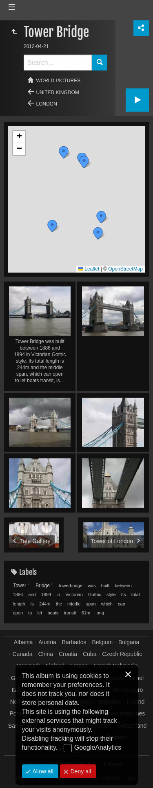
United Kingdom (57, 92)
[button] (64, 152)
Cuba (89, 654)
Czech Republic (122, 654)
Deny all (80, 771)
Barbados (74, 642)
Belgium (102, 642)
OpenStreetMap (125, 269)
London (46, 104)
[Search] (58, 62)
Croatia (68, 654)
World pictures (58, 81)
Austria (47, 642)
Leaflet (88, 269)
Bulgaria (128, 642)
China (45, 654)
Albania (23, 642)
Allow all (42, 771)
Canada (23, 654)
